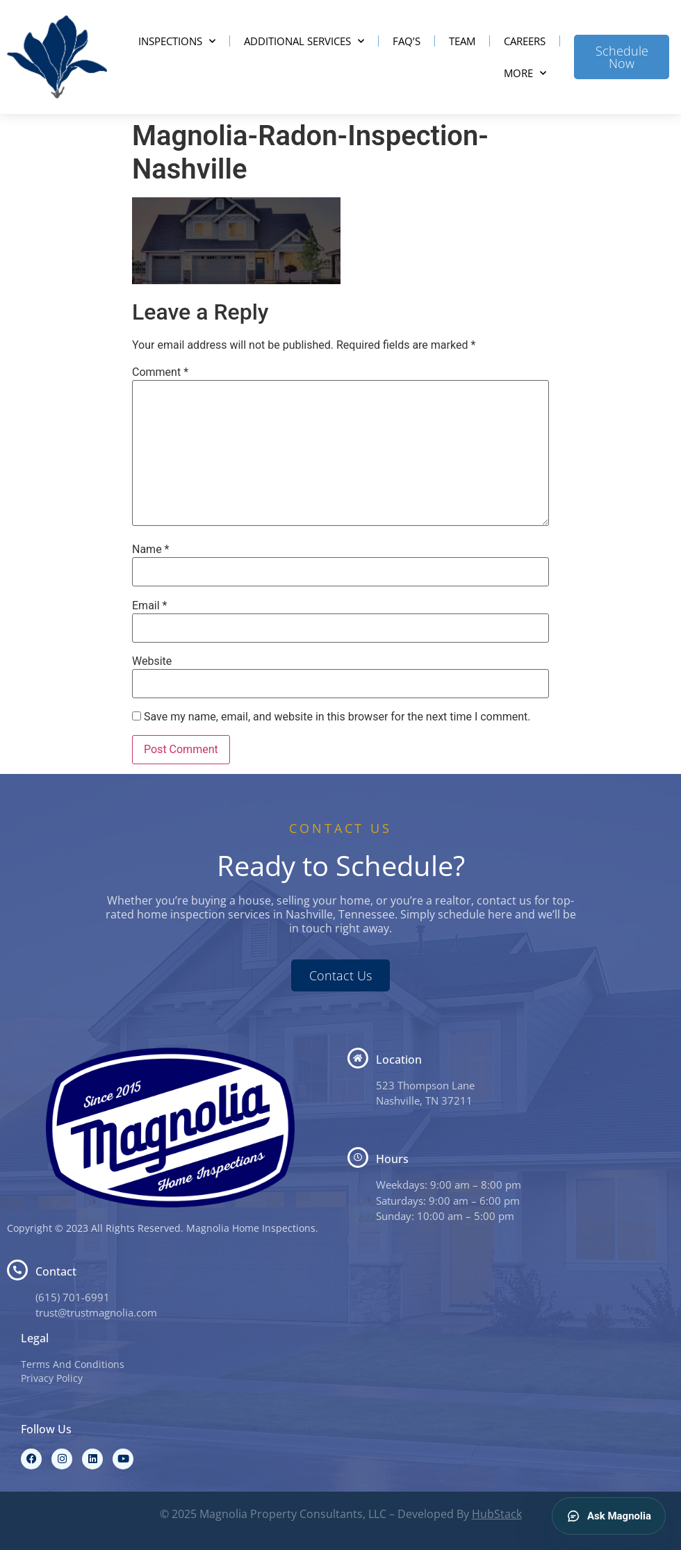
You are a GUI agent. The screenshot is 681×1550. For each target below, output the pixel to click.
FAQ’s (406, 41)
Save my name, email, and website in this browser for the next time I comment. (337, 717)
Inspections (176, 41)
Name (151, 549)
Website (152, 661)
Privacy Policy (52, 1378)
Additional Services (304, 41)
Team (462, 41)
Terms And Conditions (72, 1364)
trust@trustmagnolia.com (96, 1312)
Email (149, 605)
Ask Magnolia (608, 1516)
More (525, 73)
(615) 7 (52, 1297)
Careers (524, 41)
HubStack (497, 1514)
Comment (160, 372)
